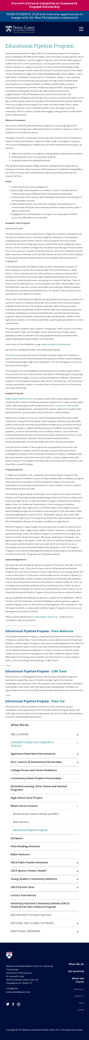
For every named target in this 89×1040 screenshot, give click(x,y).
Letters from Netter (23, 895)
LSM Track (59, 671)
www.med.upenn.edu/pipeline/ (56, 344)
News (81, 1002)
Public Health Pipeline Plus (17, 398)
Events (81, 1009)
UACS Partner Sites (22, 887)
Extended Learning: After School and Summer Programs (39, 788)
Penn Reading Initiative (25, 846)
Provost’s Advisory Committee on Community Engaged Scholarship (44, 5)
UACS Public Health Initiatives (29, 862)
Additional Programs (25, 931)
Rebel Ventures (20, 854)
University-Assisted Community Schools (32, 744)
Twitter (7, 1004)
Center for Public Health (67, 405)
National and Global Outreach (32, 923)
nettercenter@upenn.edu (18, 992)
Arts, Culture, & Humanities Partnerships (36, 762)
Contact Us (79, 996)
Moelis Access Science (24, 806)
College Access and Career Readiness (34, 770)
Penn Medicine (62, 631)
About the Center (78, 980)
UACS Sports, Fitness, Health (28, 870)
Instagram (18, 1004)
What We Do (76, 964)
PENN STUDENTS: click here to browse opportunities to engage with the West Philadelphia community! (45, 15)
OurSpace (17, 838)
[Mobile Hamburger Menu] (81, 29)
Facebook (13, 1004)
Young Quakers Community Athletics (34, 879)
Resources (79, 989)
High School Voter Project (27, 797)
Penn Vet (58, 701)
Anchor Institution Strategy (31, 915)
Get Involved (76, 971)
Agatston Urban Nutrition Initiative (33, 753)
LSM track (13, 355)
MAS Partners (21, 822)
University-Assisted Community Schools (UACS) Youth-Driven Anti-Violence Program (40, 905)
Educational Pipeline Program (30, 830)
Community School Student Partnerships (36, 778)
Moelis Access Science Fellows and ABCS (36, 814)
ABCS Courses (20, 734)
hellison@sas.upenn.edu (46, 616)
